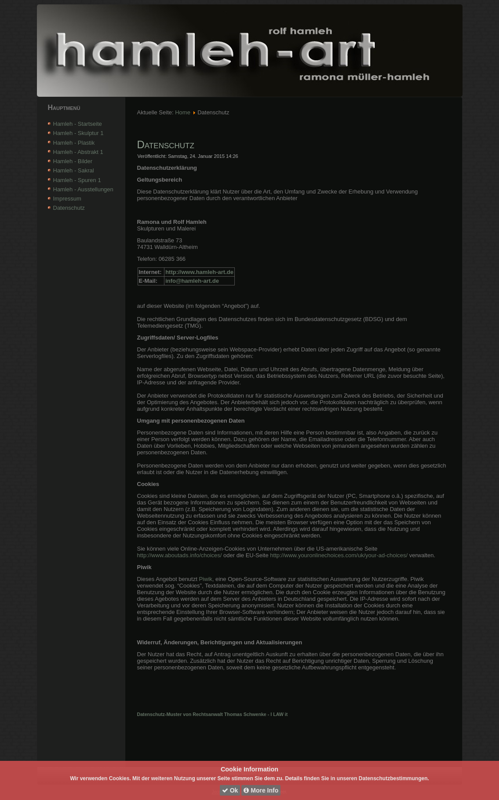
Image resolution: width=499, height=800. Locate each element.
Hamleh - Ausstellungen (83, 189)
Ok (230, 790)
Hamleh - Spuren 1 (77, 180)
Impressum (67, 198)
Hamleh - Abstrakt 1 (78, 152)
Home (182, 112)
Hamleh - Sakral (73, 170)
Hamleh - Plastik (74, 142)
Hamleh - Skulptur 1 (78, 133)
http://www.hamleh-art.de (199, 272)
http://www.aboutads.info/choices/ (179, 555)
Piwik (205, 579)
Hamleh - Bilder (73, 161)
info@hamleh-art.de (192, 281)
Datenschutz (69, 208)
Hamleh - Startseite (77, 124)
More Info (261, 790)
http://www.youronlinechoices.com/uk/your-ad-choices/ (339, 555)
